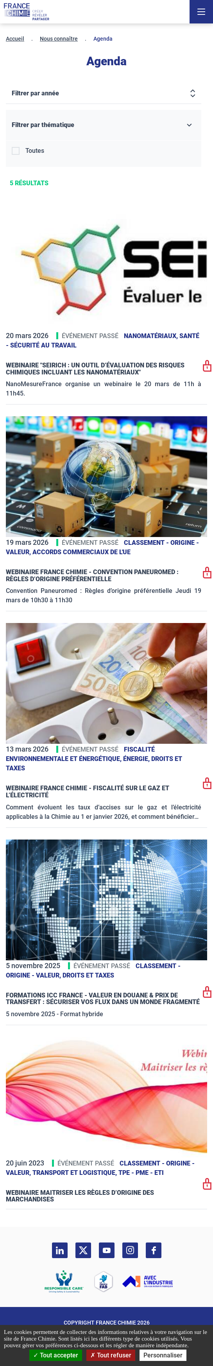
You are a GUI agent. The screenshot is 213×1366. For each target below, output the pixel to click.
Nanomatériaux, (151, 336)
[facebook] (154, 1250)
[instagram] (130, 1250)
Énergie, (137, 759)
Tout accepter (55, 1355)
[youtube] (107, 1250)
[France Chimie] (26, 11)
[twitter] (83, 1250)
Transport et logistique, (75, 1172)
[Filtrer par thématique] (103, 125)
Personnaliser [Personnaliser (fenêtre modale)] (163, 1355)
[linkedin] (60, 1250)
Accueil (15, 39)
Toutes (34, 150)
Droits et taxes (88, 975)
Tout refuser (110, 1355)
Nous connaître (59, 39)
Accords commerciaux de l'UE (81, 552)
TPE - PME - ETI (141, 1172)
